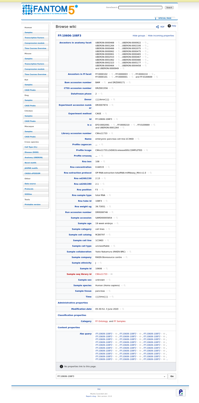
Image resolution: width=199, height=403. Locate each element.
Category (86, 321)
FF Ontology (101, 321)
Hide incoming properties (161, 35)
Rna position (84, 189)
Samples (29, 32)
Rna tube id (84, 201)
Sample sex (84, 280)
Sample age (84, 223)
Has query (85, 333)
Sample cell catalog (80, 234)
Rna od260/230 (82, 178)
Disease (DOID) (32, 152)
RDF (162, 27)
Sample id (85, 268)
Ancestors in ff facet (79, 74)
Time (88, 296)
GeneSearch (111, 7)
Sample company (81, 257)
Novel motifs (30, 163)
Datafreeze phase (81, 93)
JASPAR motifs (31, 168)
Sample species (82, 285)
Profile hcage (83, 150)
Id (90, 119)
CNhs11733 (101, 274)
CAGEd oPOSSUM (32, 173)
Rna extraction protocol (77, 173)
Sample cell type (81, 246)
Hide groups (139, 35)
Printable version (33, 204)
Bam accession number (78, 82)
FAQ (98, 389)
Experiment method (79, 113)
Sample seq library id (79, 274)
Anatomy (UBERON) (34, 157)
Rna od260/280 (82, 184)
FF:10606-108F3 (48, 7)
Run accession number (78, 212)
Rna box (86, 161)
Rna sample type (81, 195)
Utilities (28, 194)
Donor (87, 99)
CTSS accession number (77, 88)
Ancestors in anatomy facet (75, 42)
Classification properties (72, 315)
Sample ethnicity (81, 263)
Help (171, 25)
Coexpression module (34, 43)
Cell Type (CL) (31, 147)
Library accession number (76, 133)
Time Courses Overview (35, 48)
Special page (164, 18)
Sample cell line (82, 240)
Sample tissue (83, 291)
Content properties (69, 327)
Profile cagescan (81, 144)
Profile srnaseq (82, 156)
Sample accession (81, 218)
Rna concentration (80, 167)
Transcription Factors (34, 38)
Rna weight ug (83, 206)
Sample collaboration (79, 251)
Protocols (29, 189)
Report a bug (91, 396)
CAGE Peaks (30, 90)
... (167, 359)
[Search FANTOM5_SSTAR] (140, 7)
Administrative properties (73, 303)
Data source (30, 184)
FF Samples (120, 321)
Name (88, 139)
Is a (89, 125)
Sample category (81, 229)
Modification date (81, 309)
